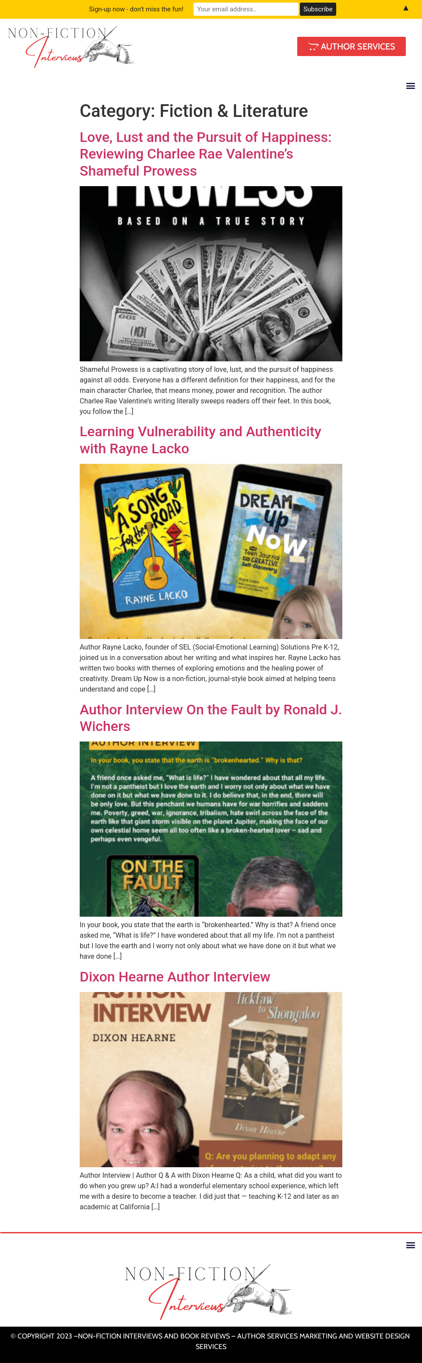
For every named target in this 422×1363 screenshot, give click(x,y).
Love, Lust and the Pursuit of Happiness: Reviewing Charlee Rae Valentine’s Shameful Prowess (206, 154)
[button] (410, 85)
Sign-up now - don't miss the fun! (136, 9)
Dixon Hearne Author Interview (175, 976)
